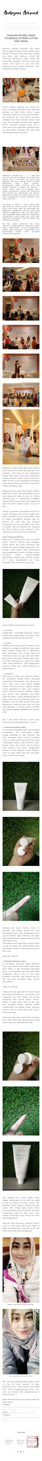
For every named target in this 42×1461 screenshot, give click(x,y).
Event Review (22, 30)
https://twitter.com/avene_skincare (22, 1412)
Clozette (27, 175)
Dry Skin (30, 27)
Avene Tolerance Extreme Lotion (20, 24)
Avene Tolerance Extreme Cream (18, 23)
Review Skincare (23, 32)
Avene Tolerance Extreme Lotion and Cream (21, 26)
